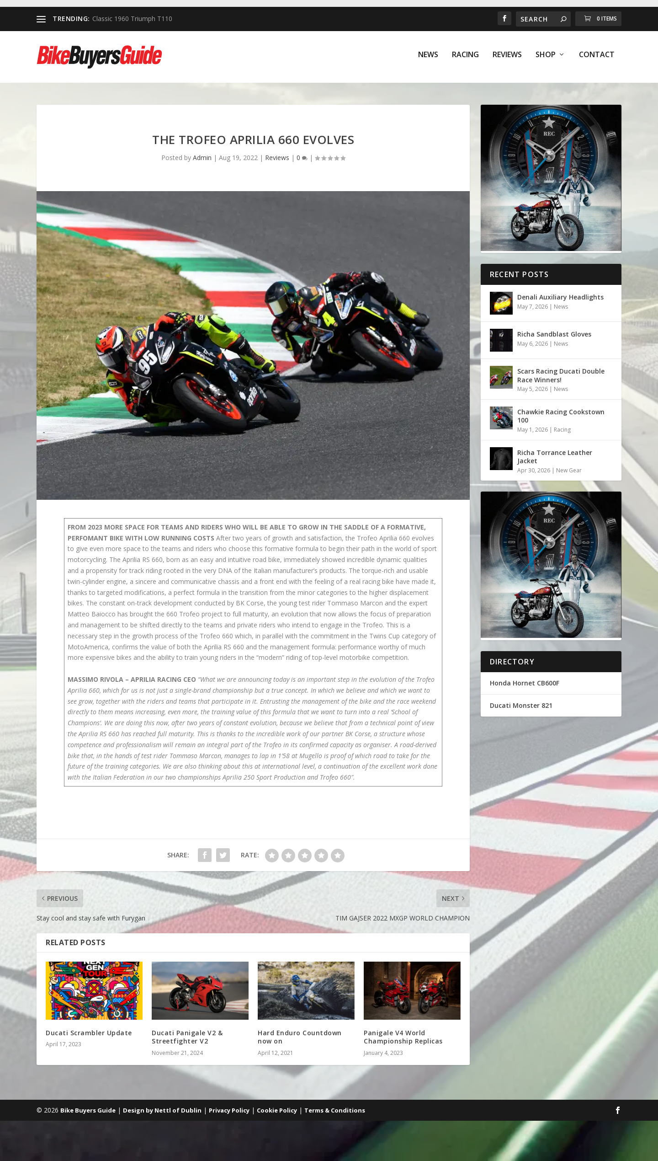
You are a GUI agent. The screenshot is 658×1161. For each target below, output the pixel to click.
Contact (597, 60)
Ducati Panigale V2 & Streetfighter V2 (187, 1038)
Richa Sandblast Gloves (554, 335)
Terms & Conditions (334, 1111)
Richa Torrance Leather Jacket (554, 457)
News (428, 60)
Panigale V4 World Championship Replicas (403, 1038)
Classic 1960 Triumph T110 (132, 18)
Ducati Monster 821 (521, 706)
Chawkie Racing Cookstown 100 (561, 417)
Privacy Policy (229, 1111)
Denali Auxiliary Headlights (560, 298)
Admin (202, 159)
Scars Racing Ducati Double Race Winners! (561, 376)
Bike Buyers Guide (88, 1111)
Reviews (507, 60)
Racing (465, 60)
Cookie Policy (277, 1111)
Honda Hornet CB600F (524, 684)
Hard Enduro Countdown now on (300, 1038)
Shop (546, 60)
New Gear (569, 472)
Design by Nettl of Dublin (162, 1111)
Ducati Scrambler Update (89, 1034)
